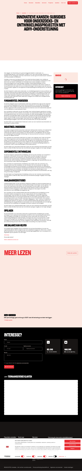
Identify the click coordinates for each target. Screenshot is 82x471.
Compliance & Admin (37, 445)
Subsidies (37, 2)
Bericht (5, 352)
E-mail (5, 346)
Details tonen (61, 468)
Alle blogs (6, 234)
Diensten (31, 2)
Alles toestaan (72, 453)
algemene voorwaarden (23, 363)
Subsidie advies (36, 442)
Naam (5, 339)
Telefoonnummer (27, 346)
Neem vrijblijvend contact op (11, 239)
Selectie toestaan (72, 457)
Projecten (50, 2)
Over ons (63, 2)
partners (20, 462)
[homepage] (6, 2)
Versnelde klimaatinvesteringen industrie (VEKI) (9, 448)
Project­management (37, 447)
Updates (57, 2)
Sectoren (44, 2)
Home (25, 2)
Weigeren (72, 460)
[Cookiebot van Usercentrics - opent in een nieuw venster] (7, 469)
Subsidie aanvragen (37, 443)
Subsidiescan (35, 440)
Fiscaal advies (35, 449)
